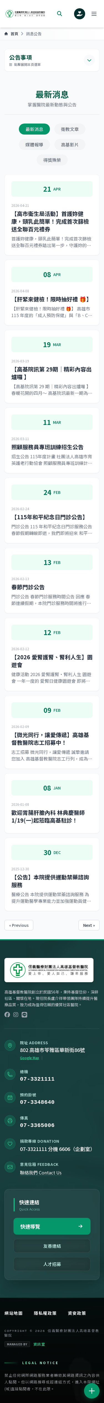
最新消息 (34, 129)
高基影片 (70, 144)
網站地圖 (13, 1313)
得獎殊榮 (52, 160)
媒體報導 (34, 144)
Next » (89, 925)
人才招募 (52, 1264)
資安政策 (77, 1313)
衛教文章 (70, 129)
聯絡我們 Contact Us (41, 1175)
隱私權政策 (45, 1313)
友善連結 (52, 1246)
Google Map (29, 1059)
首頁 (11, 33)
